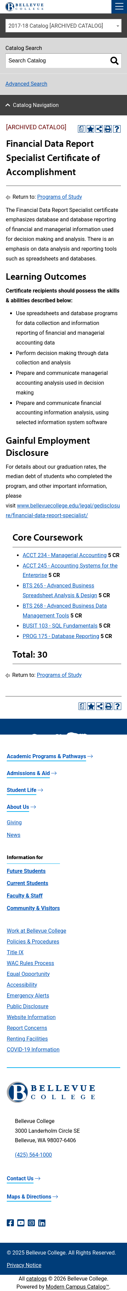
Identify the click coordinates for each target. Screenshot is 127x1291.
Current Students (27, 883)
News (13, 835)
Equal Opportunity (28, 974)
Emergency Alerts (28, 995)
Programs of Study (59, 197)
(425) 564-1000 (33, 1155)
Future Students (26, 871)
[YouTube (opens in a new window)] (20, 1223)
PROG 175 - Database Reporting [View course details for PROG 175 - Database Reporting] (61, 636)
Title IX (15, 952)
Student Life (21, 790)
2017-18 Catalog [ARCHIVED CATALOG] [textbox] (55, 26)
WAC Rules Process (30, 963)
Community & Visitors (33, 908)
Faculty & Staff (25, 895)
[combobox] (63, 25)
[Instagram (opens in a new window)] (31, 1223)
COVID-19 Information (33, 1049)
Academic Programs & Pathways (46, 756)
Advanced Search (26, 84)
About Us (18, 807)
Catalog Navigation (36, 105)
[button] (119, 6)
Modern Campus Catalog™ (77, 1287)
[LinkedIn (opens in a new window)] (41, 1223)
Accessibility (22, 985)
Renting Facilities (27, 1039)
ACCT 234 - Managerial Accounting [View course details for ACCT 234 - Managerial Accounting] (65, 555)
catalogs (36, 1278)
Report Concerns (27, 1028)
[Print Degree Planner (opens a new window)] (81, 129)
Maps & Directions (29, 1196)
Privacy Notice (24, 1265)
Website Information (31, 1017)
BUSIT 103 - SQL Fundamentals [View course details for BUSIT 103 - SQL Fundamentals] (60, 626)
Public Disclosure (27, 1006)
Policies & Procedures (33, 941)
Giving (14, 822)
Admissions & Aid (28, 773)
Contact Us (20, 1178)
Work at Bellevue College (36, 931)
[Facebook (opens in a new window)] (10, 1223)
